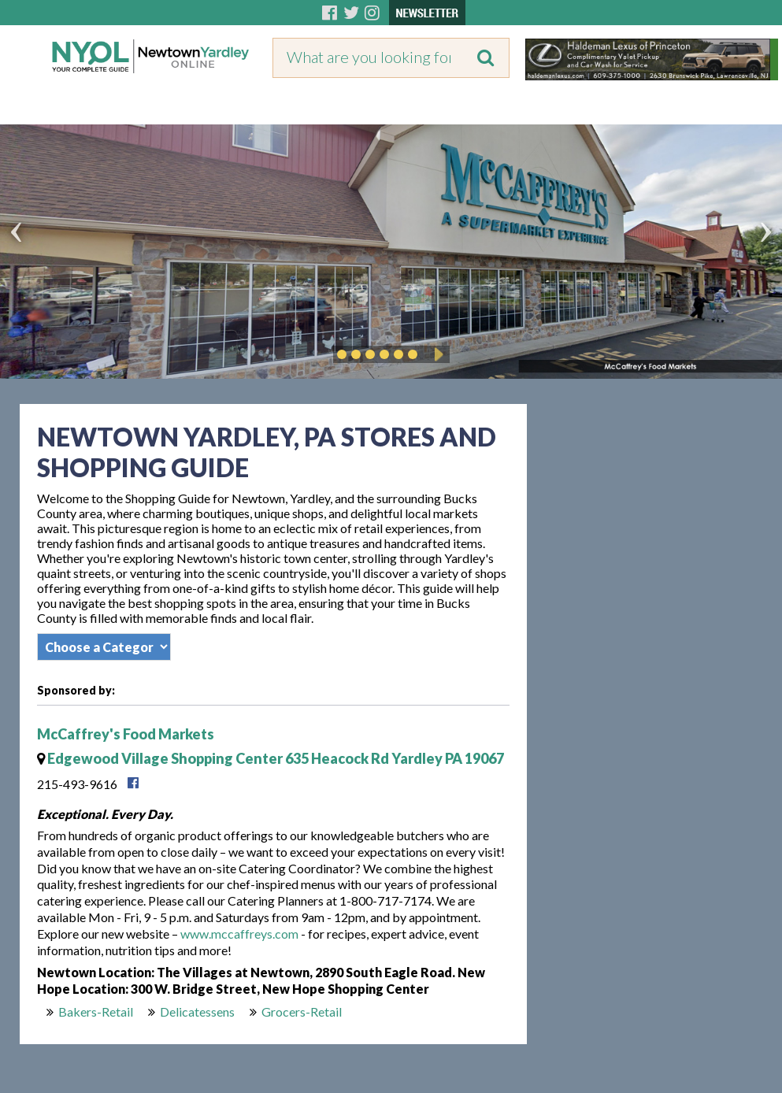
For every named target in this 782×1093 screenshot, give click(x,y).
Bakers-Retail (95, 1011)
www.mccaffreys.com (239, 933)
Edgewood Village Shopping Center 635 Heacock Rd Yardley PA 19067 (270, 758)
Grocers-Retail (301, 1011)
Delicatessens (197, 1011)
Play (436, 354)
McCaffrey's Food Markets (125, 734)
